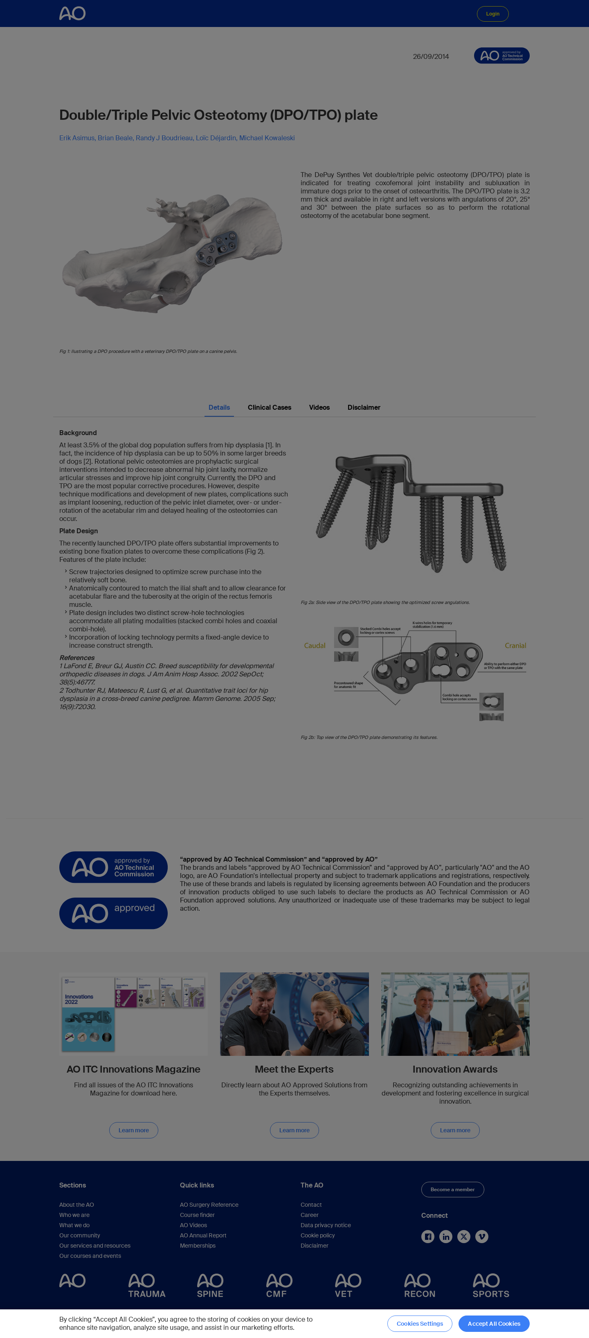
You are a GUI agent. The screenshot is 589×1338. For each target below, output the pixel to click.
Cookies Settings (420, 1323)
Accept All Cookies (494, 1323)
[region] (294, 1323)
